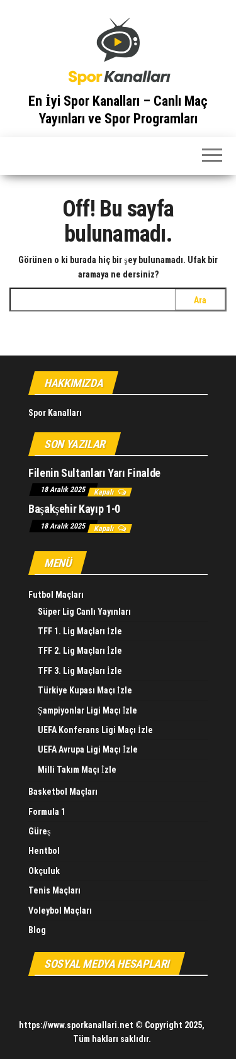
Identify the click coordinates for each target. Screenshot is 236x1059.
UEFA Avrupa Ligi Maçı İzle (88, 749)
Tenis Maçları (54, 890)
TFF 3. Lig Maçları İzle (80, 671)
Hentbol (44, 851)
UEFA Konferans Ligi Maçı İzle (95, 730)
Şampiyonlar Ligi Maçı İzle (87, 710)
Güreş (39, 831)
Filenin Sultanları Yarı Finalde (94, 472)
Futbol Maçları (56, 595)
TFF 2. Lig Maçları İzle (80, 651)
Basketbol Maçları (63, 792)
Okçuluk (44, 871)
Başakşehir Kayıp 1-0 (74, 508)
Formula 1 (46, 812)
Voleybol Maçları (60, 910)
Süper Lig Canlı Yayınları (84, 612)
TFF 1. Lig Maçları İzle (80, 631)
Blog (37, 930)
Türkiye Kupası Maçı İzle (85, 690)
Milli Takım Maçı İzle (77, 770)
